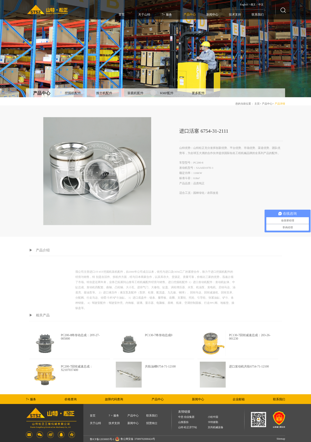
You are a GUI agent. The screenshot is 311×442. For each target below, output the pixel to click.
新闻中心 (212, 14)
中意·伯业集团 (186, 417)
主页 (257, 103)
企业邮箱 (239, 399)
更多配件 (198, 93)
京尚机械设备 (215, 427)
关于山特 (144, 14)
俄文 (253, 4)
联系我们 (258, 14)
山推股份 (183, 422)
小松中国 (213, 417)
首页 (122, 14)
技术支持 (235, 14)
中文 (260, 4)
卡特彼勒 (213, 422)
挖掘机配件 (73, 93)
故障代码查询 (114, 399)
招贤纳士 (151, 423)
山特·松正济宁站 (187, 427)
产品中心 (190, 14)
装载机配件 (135, 93)
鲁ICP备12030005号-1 (102, 439)
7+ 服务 (167, 14)
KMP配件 (167, 93)
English (244, 4)
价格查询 (71, 399)
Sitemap (281, 438)
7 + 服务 (114, 415)
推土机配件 (104, 93)
